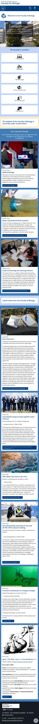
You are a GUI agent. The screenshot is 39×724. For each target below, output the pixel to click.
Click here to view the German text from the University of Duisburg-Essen (17, 447)
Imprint (30, 713)
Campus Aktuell (7, 621)
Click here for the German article (11, 497)
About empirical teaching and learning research (15, 290)
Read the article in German (10, 562)
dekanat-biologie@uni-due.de (13, 720)
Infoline (5, 713)
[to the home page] (19, 1)
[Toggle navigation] (3, 8)
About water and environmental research (13, 235)
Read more (6, 696)
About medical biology (8, 185)
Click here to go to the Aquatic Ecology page (14, 388)
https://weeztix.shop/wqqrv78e (22, 662)
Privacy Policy (7, 715)
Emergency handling (17, 713)
